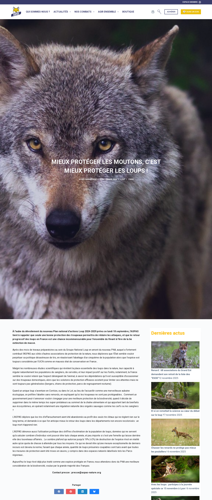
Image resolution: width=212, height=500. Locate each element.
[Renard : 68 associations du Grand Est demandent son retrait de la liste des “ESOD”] (175, 354)
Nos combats (84, 12)
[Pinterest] (71, 491)
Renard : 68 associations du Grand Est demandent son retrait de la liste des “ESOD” (171, 374)
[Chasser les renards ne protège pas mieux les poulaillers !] (175, 432)
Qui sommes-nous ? (38, 11)
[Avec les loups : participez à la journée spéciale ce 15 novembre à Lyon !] (175, 468)
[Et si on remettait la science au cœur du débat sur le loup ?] (175, 395)
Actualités (63, 12)
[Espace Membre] (192, 2)
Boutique (128, 11)
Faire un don (191, 12)
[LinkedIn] (82, 491)
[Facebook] (59, 491)
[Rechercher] (159, 12)
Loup (122, 179)
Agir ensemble (109, 12)
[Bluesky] (94, 491)
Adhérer (171, 12)
